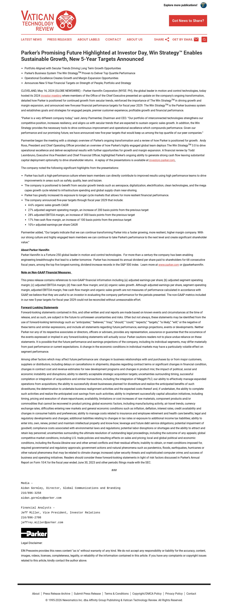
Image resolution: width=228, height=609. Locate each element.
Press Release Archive (56, 593)
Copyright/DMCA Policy (147, 593)
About (35, 593)
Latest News (31, 39)
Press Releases (59, 39)
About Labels (88, 39)
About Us (135, 39)
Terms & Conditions (116, 593)
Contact (113, 39)
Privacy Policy (174, 593)
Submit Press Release (87, 593)
